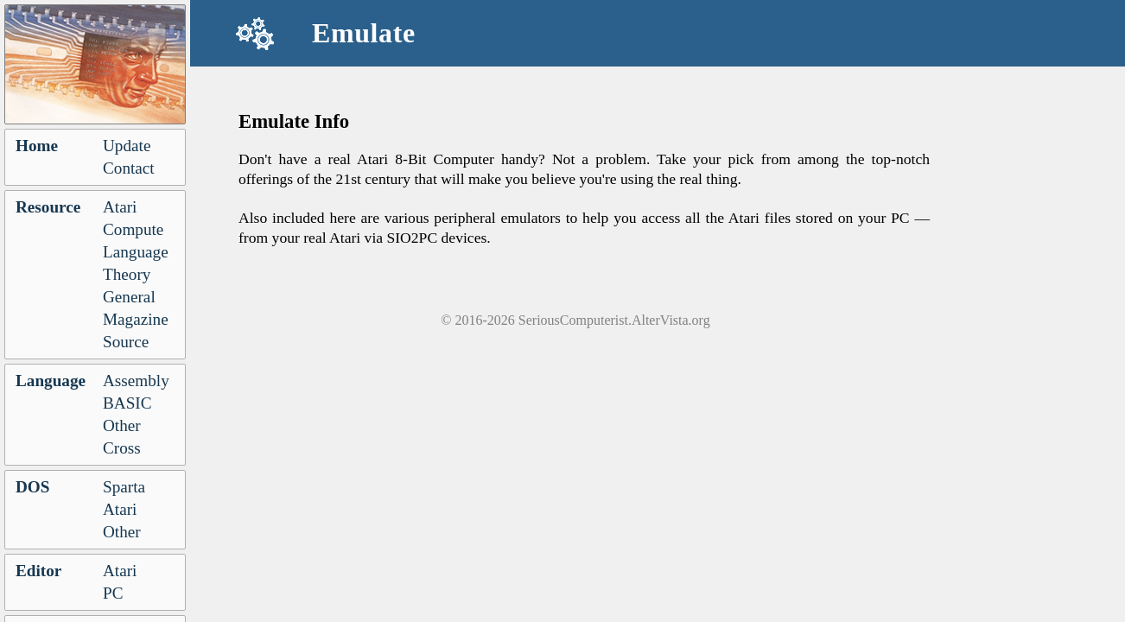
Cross (122, 448)
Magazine (135, 319)
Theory (126, 274)
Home (37, 145)
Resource (48, 207)
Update (126, 145)
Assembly (136, 380)
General (129, 297)
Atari (120, 207)
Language (135, 252)
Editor (38, 571)
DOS (32, 487)
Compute (133, 229)
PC (113, 593)
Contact (129, 168)
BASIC (127, 403)
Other (122, 425)
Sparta (124, 487)
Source (126, 342)
